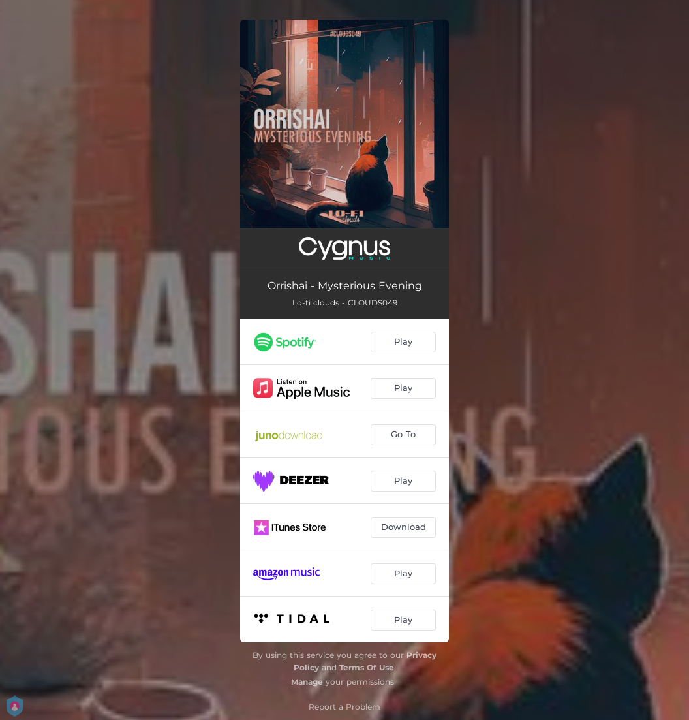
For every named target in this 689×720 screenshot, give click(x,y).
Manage (307, 682)
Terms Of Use (366, 667)
